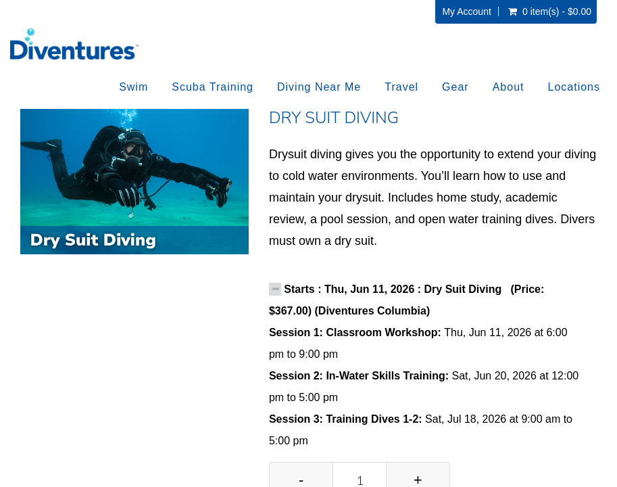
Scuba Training (212, 87)
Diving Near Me (319, 87)
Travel (401, 87)
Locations (574, 87)
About (508, 87)
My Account (466, 11)
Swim (133, 87)
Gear (455, 87)
